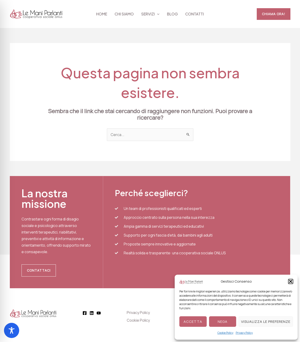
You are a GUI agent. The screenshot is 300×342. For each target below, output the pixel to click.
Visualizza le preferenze (265, 321)
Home (101, 13)
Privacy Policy (244, 333)
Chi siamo (124, 13)
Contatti (194, 13)
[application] (157, 14)
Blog (172, 13)
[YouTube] (99, 313)
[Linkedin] (92, 313)
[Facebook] (85, 313)
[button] (290, 281)
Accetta (193, 321)
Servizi (150, 14)
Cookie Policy (225, 333)
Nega (223, 321)
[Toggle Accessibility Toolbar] (12, 330)
